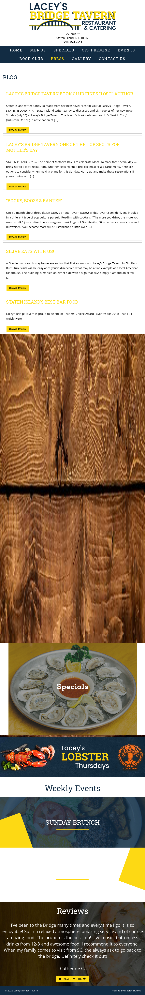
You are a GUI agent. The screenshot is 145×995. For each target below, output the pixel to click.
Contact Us (112, 58)
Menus (38, 50)
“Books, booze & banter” (34, 200)
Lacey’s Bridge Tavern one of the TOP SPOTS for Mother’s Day (63, 147)
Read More (17, 130)
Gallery (81, 58)
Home (16, 50)
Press (57, 58)
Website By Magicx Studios (126, 990)
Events (126, 50)
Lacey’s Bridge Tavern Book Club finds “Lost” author (69, 94)
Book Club (31, 58)
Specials (63, 50)
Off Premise (96, 50)
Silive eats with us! (30, 251)
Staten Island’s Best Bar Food (42, 302)
